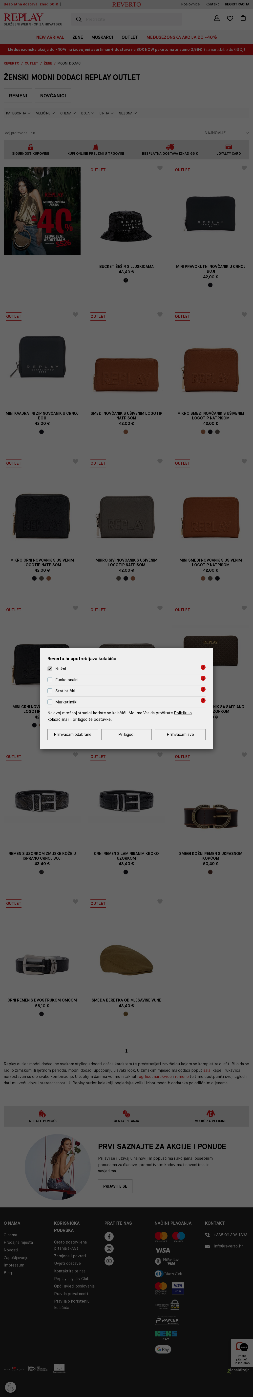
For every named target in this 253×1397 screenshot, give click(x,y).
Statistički (65, 691)
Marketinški (66, 702)
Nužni (60, 669)
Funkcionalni (67, 679)
